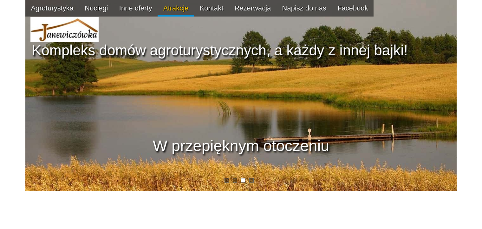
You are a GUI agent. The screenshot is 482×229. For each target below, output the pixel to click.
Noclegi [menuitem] (96, 8)
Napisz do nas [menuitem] (304, 8)
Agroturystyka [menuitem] (52, 8)
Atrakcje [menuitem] (175, 8)
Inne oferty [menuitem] (135, 8)
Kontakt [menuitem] (212, 8)
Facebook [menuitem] (352, 8)
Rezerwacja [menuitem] (252, 8)
